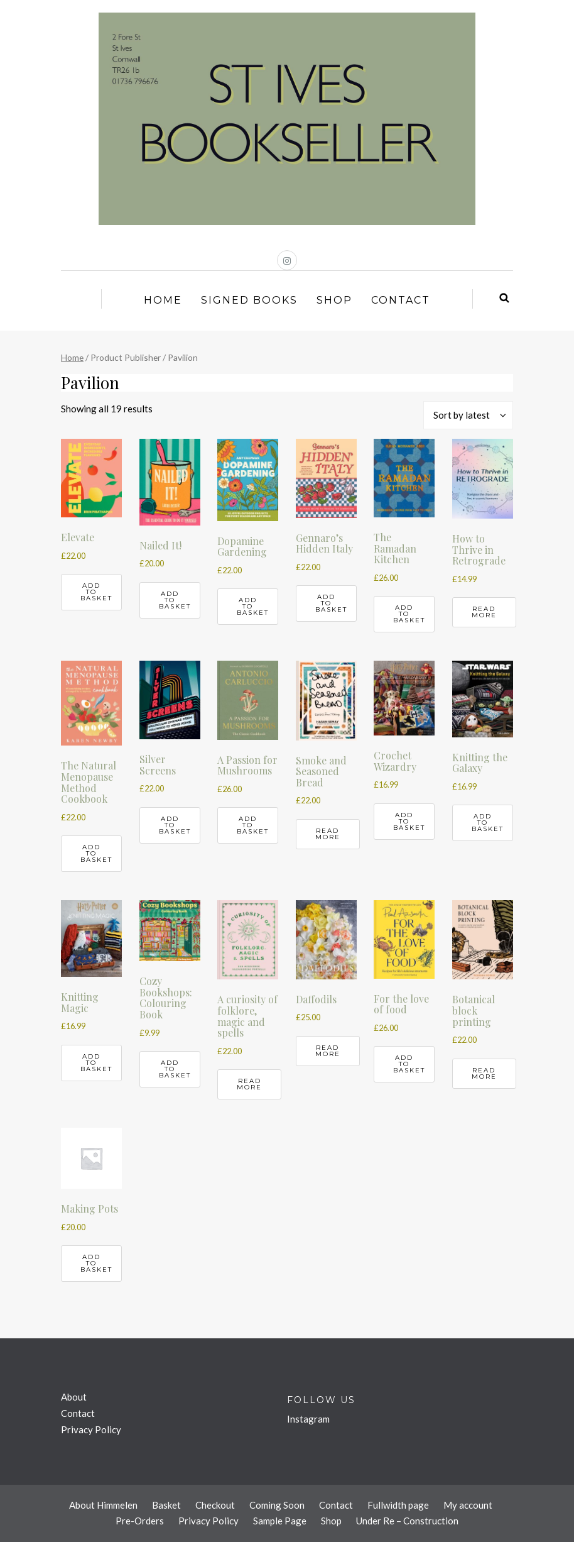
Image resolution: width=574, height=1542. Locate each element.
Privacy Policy (91, 1429)
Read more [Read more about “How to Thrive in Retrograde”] (484, 612)
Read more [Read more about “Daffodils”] (327, 1051)
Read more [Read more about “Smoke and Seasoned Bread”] (327, 834)
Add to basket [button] (96, 591)
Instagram (308, 1418)
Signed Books (249, 300)
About (74, 1396)
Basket (166, 1505)
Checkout (215, 1505)
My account (467, 1505)
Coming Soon (277, 1505)
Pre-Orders (140, 1520)
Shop (334, 300)
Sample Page (279, 1520)
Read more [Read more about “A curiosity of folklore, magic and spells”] (249, 1084)
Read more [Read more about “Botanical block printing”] (484, 1073)
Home (163, 300)
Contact (400, 300)
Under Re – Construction (407, 1520)
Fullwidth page (398, 1505)
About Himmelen (103, 1505)
